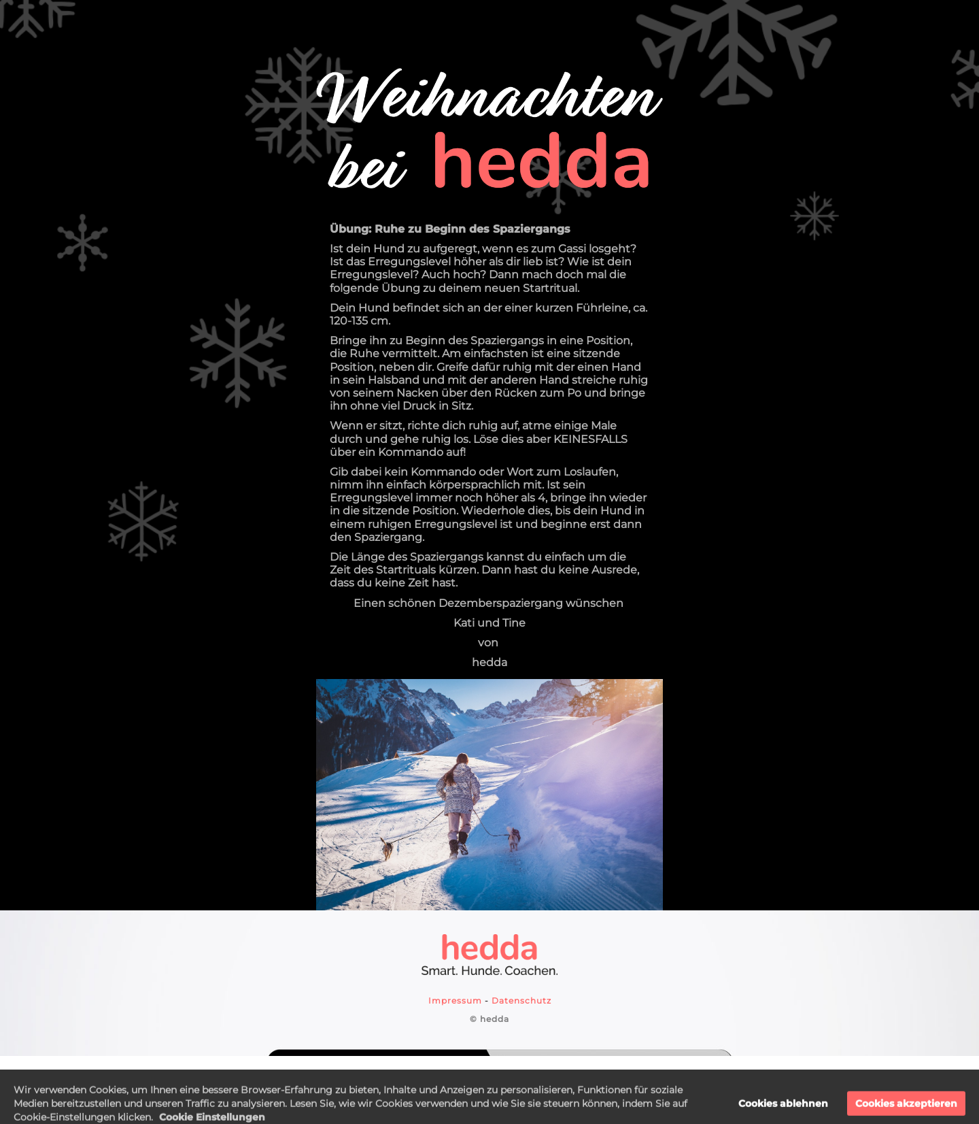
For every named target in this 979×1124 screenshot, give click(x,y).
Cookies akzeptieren (906, 1112)
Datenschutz (521, 1000)
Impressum (455, 1000)
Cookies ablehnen (783, 1112)
